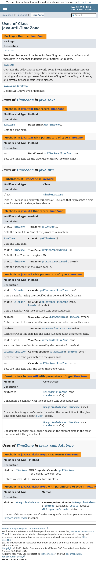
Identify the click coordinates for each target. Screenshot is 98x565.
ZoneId (62, 261)
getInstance (47, 290)
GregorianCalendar (55, 407)
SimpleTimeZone (53, 194)
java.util (22, 15)
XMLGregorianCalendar (56, 509)
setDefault (49, 340)
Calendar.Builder (15, 351)
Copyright (7, 548)
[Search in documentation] (83, 15)
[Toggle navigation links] (5, 8)
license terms (84, 2)
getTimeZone (52, 124)
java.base (7, 15)
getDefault (49, 226)
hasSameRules (58, 317)
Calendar (19, 290)
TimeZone (37, 15)
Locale (32, 305)
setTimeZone (52, 153)
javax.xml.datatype (15, 86)
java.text (9, 50)
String (62, 250)
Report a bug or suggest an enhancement (24, 528)
